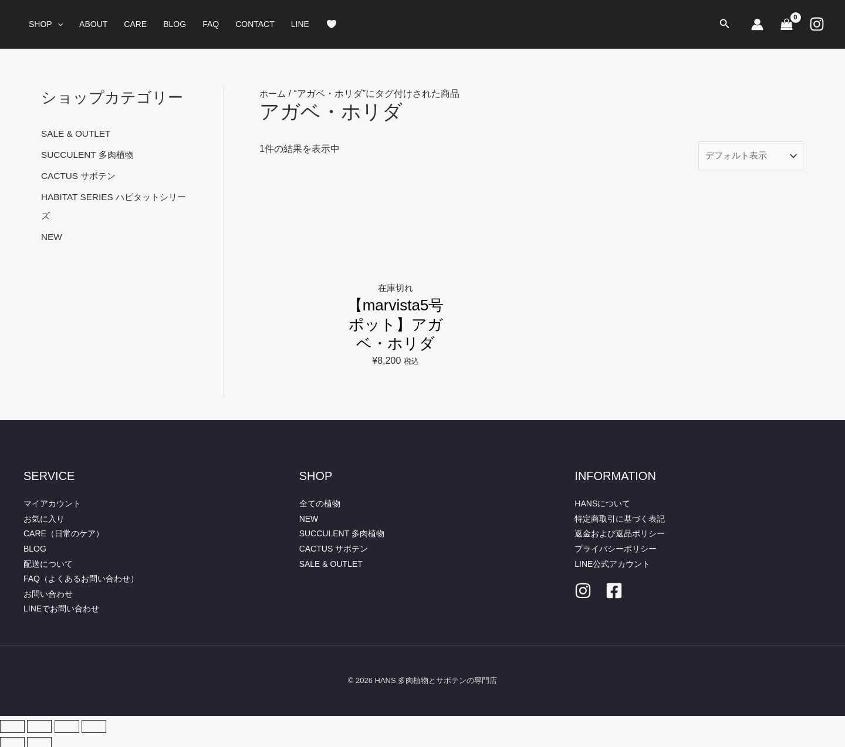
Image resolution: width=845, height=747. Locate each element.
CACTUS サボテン (80, 176)
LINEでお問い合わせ (61, 606)
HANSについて (602, 501)
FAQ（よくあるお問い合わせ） (80, 576)
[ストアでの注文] (747, 156)
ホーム (273, 94)
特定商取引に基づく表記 (619, 515)
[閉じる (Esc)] (94, 723)
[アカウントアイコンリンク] (757, 24)
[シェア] (67, 723)
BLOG (174, 24)
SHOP (46, 24)
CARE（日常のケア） (63, 531)
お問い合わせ (48, 591)
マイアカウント (52, 501)
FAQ (210, 24)
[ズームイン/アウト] (12, 723)
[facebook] (614, 588)
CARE (135, 24)
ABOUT (93, 24)
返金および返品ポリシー (619, 531)
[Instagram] (816, 24)
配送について (48, 561)
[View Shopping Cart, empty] (786, 24)
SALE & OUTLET (77, 133)
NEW (52, 237)
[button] (57, 24)
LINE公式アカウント (612, 561)
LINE (300, 24)
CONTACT (255, 24)
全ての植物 (319, 501)
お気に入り (44, 515)
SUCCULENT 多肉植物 (89, 155)
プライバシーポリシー (615, 545)
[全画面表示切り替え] (39, 723)
